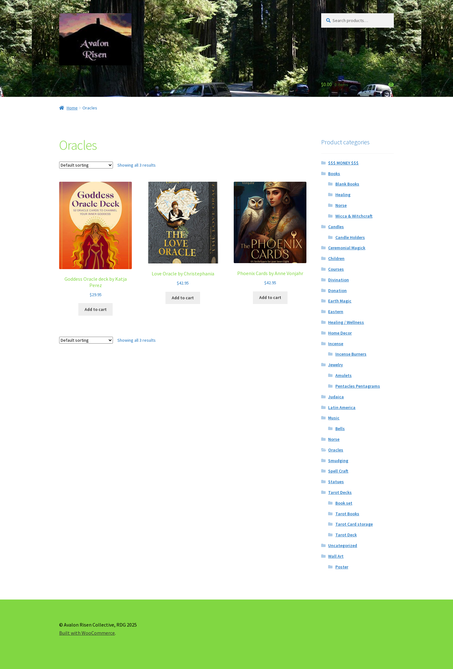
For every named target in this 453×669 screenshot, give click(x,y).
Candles (336, 226)
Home (72, 108)
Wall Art (336, 556)
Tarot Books (347, 514)
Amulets (343, 375)
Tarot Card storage (354, 524)
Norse (341, 205)
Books (334, 173)
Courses (336, 269)
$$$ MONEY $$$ (343, 163)
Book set (343, 503)
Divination (338, 280)
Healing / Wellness (346, 322)
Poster (341, 567)
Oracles (335, 450)
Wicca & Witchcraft (353, 216)
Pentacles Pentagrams (357, 386)
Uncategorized (342, 545)
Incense (335, 343)
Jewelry (335, 365)
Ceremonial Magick (346, 248)
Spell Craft (338, 471)
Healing (342, 194)
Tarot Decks (340, 492)
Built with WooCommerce (87, 633)
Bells (340, 428)
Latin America (341, 407)
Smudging (338, 460)
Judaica (336, 397)
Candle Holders (350, 237)
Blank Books (347, 184)
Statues (336, 481)
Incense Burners (350, 354)
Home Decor (340, 333)
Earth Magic (339, 301)
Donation (337, 290)
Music (333, 418)
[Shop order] (86, 165)
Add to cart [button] (96, 309)
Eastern (335, 311)
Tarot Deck (346, 535)
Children (336, 258)
